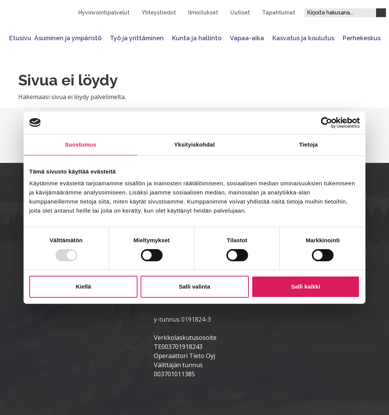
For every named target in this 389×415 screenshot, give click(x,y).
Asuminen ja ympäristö (67, 38)
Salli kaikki (305, 286)
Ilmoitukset (203, 12)
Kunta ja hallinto (196, 38)
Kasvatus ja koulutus (303, 38)
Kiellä (83, 286)
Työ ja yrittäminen (137, 38)
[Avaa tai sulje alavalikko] (104, 38)
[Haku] (381, 12)
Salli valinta (194, 286)
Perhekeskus (362, 38)
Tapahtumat (278, 12)
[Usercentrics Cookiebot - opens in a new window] (326, 122)
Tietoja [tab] (308, 144)
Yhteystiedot (159, 12)
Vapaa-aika (247, 38)
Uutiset (240, 12)
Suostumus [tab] (80, 144)
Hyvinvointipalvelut (104, 12)
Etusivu (20, 38)
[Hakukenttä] (340, 12)
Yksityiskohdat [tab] (194, 144)
